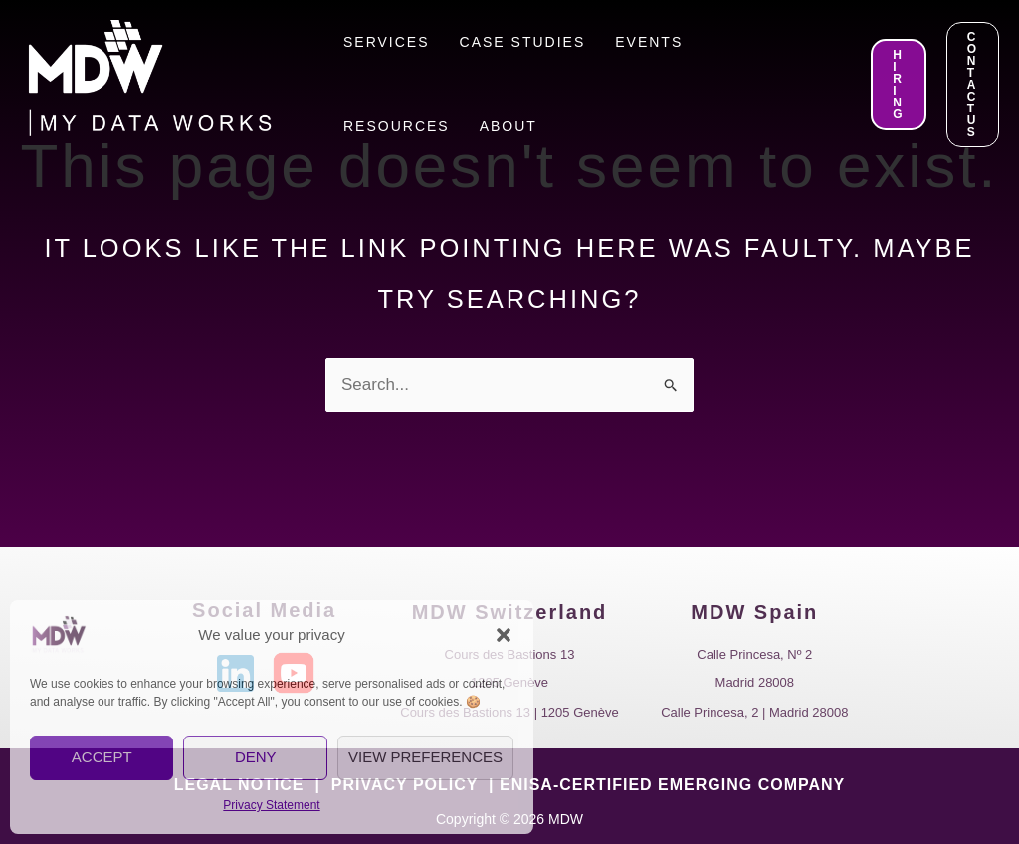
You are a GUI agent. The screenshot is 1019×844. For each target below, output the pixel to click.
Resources (396, 126)
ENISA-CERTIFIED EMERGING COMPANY (672, 784)
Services (386, 42)
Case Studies (523, 42)
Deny (256, 756)
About (508, 126)
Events (649, 42)
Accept (102, 756)
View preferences (425, 756)
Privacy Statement (271, 805)
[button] (503, 635)
